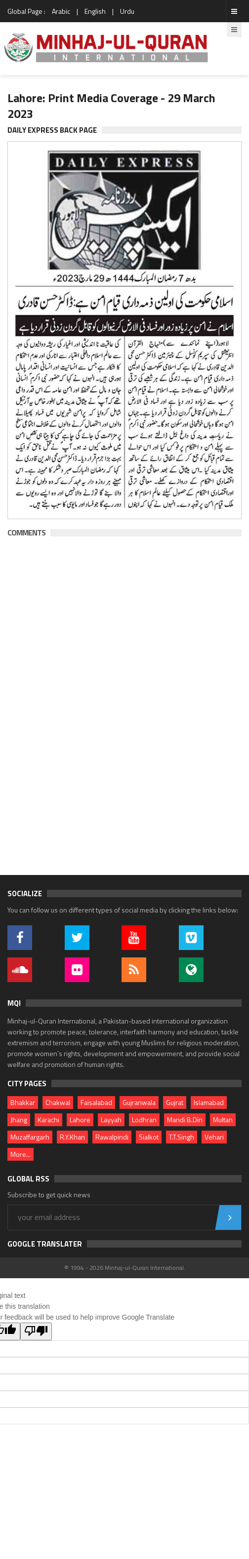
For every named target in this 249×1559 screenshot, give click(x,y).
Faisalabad (96, 1102)
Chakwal (57, 1102)
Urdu (127, 11)
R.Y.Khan (72, 1137)
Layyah (111, 1119)
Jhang (18, 1119)
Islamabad (209, 1102)
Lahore (80, 1119)
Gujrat (174, 1102)
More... (20, 1154)
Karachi (48, 1119)
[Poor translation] (36, 1331)
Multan (223, 1119)
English (95, 11)
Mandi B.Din (185, 1119)
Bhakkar (22, 1102)
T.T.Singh (181, 1137)
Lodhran (144, 1119)
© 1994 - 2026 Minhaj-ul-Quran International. (124, 1267)
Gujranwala (139, 1102)
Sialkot (149, 1137)
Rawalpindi (111, 1137)
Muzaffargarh (29, 1137)
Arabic (61, 11)
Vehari (214, 1137)
